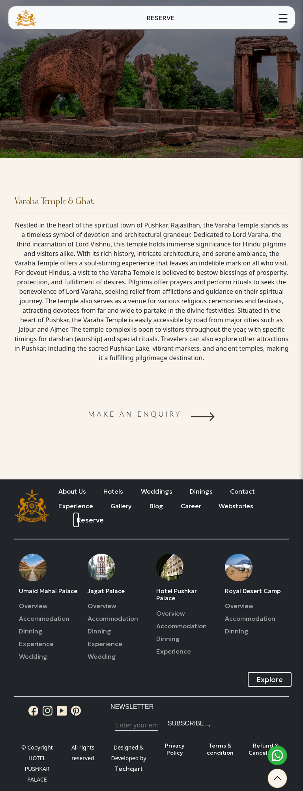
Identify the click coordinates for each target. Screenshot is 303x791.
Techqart (129, 768)
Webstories (236, 506)
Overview (33, 606)
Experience (75, 506)
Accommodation (44, 618)
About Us (72, 491)
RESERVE (161, 18)
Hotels (113, 491)
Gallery (121, 506)
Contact (242, 491)
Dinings (201, 491)
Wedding (33, 656)
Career (191, 506)
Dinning (31, 631)
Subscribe (186, 723)
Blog (156, 506)
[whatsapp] (277, 755)
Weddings (156, 491)
